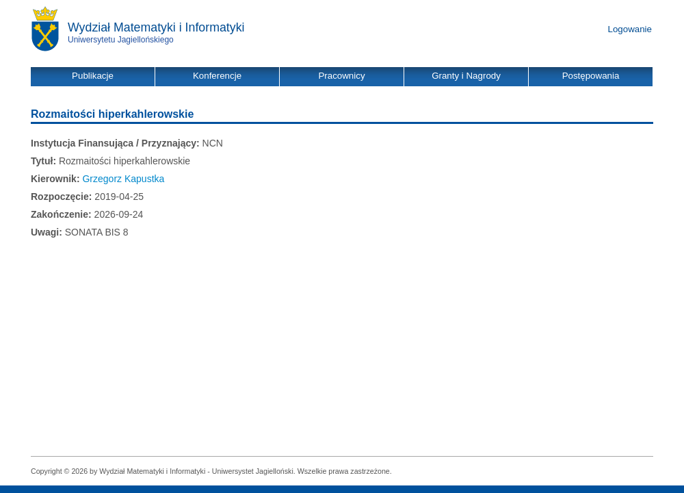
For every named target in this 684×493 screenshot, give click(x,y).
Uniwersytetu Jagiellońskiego (121, 40)
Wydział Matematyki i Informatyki (156, 27)
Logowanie (630, 29)
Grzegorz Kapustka (123, 178)
